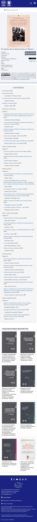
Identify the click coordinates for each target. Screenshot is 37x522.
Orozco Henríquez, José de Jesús (13, 295)
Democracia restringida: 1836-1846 (13, 136)
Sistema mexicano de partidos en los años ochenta (18, 200)
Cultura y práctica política (11, 163)
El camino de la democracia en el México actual (17, 141)
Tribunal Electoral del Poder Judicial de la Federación (18, 282)
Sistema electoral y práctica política (13, 218)
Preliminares (5, 91)
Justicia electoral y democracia (12, 272)
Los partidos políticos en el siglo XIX (14, 189)
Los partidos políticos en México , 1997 (14, 207)
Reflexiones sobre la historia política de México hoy (18, 156)
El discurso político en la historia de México (15, 151)
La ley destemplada (9, 243)
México (3, 63)
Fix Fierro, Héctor (9, 234)
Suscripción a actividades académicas (11, 500)
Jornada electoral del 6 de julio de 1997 (14, 309)
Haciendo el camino (7, 103)
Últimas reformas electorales (11, 248)
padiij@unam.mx (29, 516)
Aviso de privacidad (7, 503)
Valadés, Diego (8, 105)
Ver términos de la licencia (24, 79)
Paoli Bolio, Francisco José (11, 205)
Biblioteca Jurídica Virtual (11, 10)
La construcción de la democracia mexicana (14, 98)
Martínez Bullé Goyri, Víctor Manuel (14, 143)
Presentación (5, 93)
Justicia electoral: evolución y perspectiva (15, 277)
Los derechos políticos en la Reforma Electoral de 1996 (19, 229)
